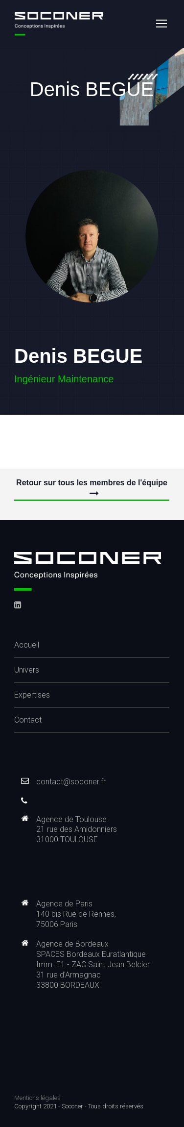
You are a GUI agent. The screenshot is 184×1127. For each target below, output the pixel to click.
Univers (26, 670)
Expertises (32, 695)
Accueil (26, 645)
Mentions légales (37, 1098)
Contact (28, 720)
